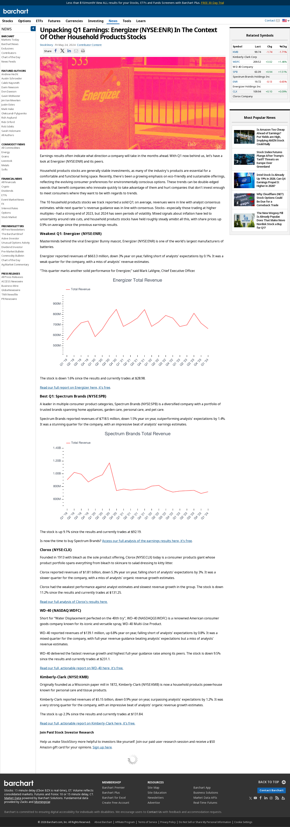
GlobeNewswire (10, 290)
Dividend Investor (12, 247)
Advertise (154, 802)
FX (2, 204)
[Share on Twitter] (62, 51)
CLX (235, 91)
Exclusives (7, 48)
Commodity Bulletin (12, 255)
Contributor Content (89, 45)
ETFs (39, 21)
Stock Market (9, 217)
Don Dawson (9, 91)
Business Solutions (205, 792)
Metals (5, 165)
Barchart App (202, 787)
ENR (235, 81)
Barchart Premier (113, 787)
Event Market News (12, 199)
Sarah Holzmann (11, 131)
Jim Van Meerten (11, 100)
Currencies (74, 21)
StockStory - (47, 45)
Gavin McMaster (10, 96)
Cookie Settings (243, 822)
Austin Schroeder (11, 78)
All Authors (7, 135)
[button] (286, 20)
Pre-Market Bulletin (12, 251)
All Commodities (10, 148)
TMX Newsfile (9, 294)
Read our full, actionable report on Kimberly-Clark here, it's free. (87, 723)
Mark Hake (7, 109)
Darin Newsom (10, 87)
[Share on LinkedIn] (69, 51)
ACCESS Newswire (12, 281)
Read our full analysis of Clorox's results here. (74, 601)
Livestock (6, 161)
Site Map (153, 787)
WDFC (236, 62)
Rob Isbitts (7, 126)
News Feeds (8, 61)
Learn (141, 21)
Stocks (7, 21)
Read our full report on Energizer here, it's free (75, 387)
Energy (5, 152)
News (113, 21)
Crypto (5, 186)
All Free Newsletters (13, 229)
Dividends (7, 191)
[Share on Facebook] (56, 51)
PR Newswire (9, 299)
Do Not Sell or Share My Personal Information (205, 822)
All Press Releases (12, 277)
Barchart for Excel (114, 797)
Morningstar (42, 802)
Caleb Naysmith (10, 83)
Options (24, 21)
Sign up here (102, 747)
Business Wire (9, 286)
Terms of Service (147, 822)
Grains (5, 156)
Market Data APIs (205, 797)
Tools (127, 21)
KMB (235, 52)
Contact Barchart (272, 790)
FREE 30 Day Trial (212, 3)
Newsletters (156, 797)
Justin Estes (8, 104)
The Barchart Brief (12, 234)
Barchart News (9, 44)
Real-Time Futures (205, 802)
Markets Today (10, 39)
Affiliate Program (125, 822)
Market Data (12, 798)
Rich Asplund (9, 117)
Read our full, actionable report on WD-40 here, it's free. (81, 668)
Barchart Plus (111, 792)
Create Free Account (115, 802)
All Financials (8, 182)
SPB (235, 72)
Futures (54, 21)
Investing (96, 21)
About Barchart (103, 822)
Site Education (157, 792)
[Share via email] (76, 51)
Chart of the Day (10, 57)
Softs (4, 169)
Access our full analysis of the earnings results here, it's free (147, 541)
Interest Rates (9, 208)
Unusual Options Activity (15, 242)
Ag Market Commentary (15, 264)
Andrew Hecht (9, 74)
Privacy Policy (168, 822)
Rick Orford (8, 122)
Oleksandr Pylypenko (14, 113)
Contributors (8, 53)
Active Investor (10, 238)
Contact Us (154, 812)
